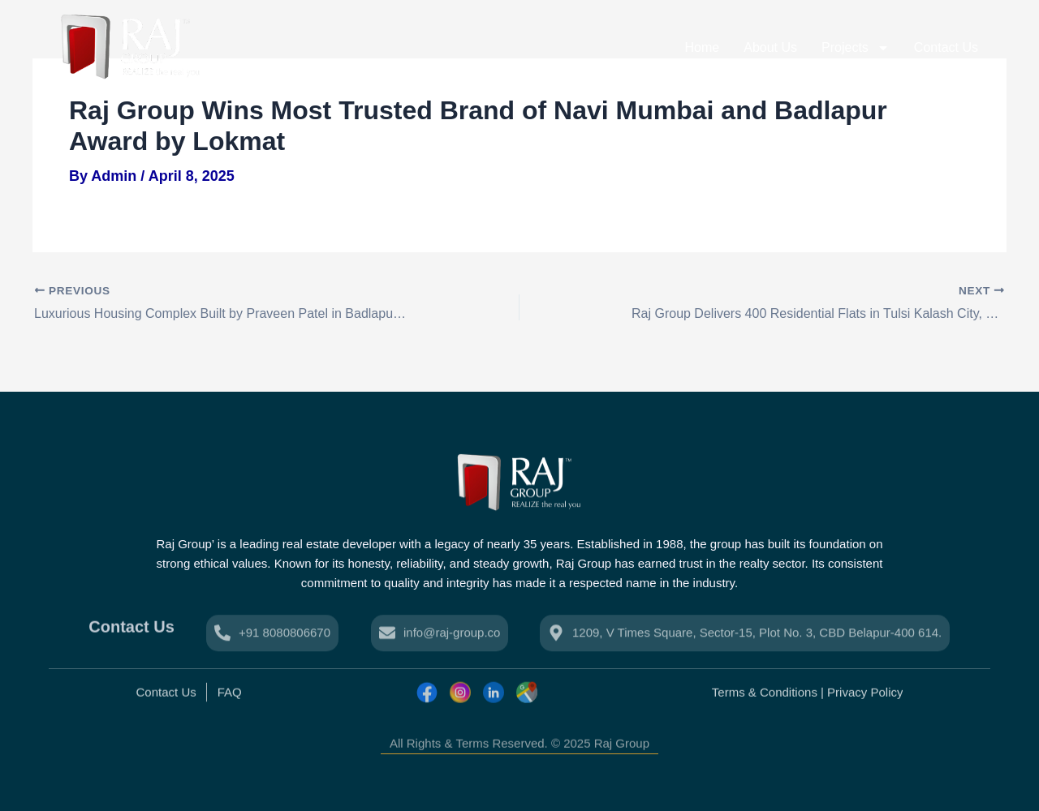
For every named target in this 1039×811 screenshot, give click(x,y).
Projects (855, 47)
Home (702, 47)
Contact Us (946, 47)
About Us (770, 47)
